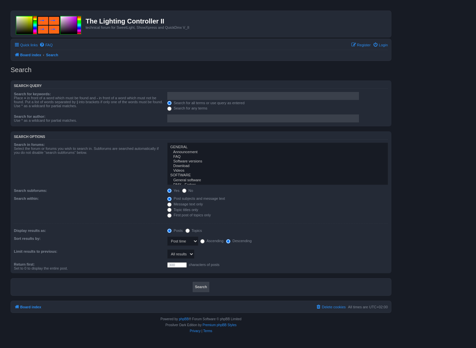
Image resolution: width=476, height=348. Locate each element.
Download (278, 166)
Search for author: (29, 116)
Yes (173, 191)
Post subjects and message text (196, 198)
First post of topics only (189, 215)
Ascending (211, 241)
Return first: (24, 264)
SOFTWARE (278, 175)
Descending (239, 241)
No (187, 191)
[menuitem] (46, 45)
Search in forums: (29, 145)
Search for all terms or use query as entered (206, 103)
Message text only (185, 204)
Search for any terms (187, 108)
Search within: (26, 198)
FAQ (278, 156)
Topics (193, 231)
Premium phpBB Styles (220, 325)
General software (278, 180)
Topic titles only (182, 210)
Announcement (278, 152)
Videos (278, 170)
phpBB (184, 319)
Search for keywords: (32, 94)
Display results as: (30, 231)
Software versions (278, 161)
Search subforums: (30, 191)
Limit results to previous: (35, 251)
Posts (175, 231)
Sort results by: (27, 238)
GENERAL (278, 147)
